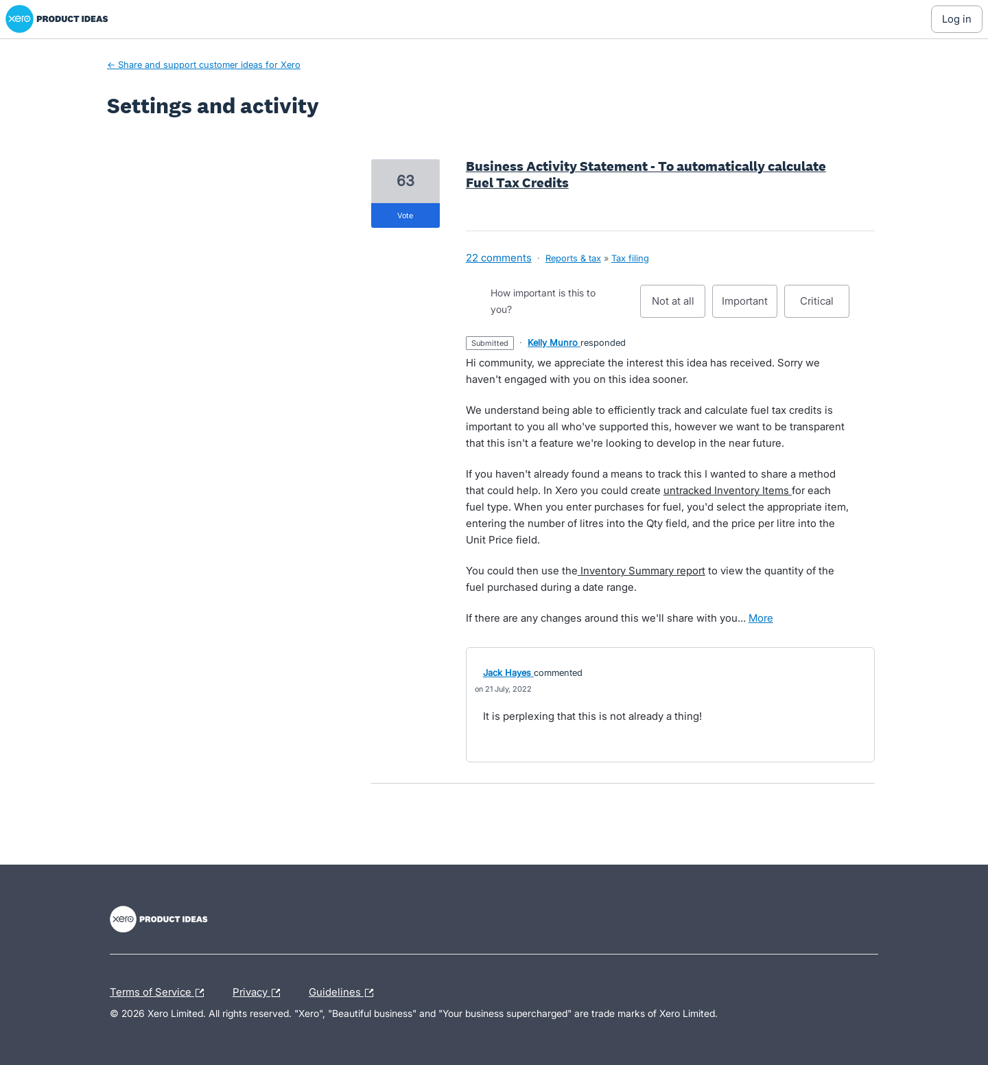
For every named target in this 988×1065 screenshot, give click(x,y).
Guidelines (344, 993)
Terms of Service (160, 993)
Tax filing (630, 258)
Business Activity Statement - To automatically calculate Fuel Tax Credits (646, 174)
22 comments (499, 257)
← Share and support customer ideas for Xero (204, 64)
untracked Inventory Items (727, 490)
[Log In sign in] (957, 19)
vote (405, 215)
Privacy (260, 993)
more (761, 618)
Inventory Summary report (641, 570)
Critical (824, 306)
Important (749, 306)
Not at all (679, 306)
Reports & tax (573, 258)
